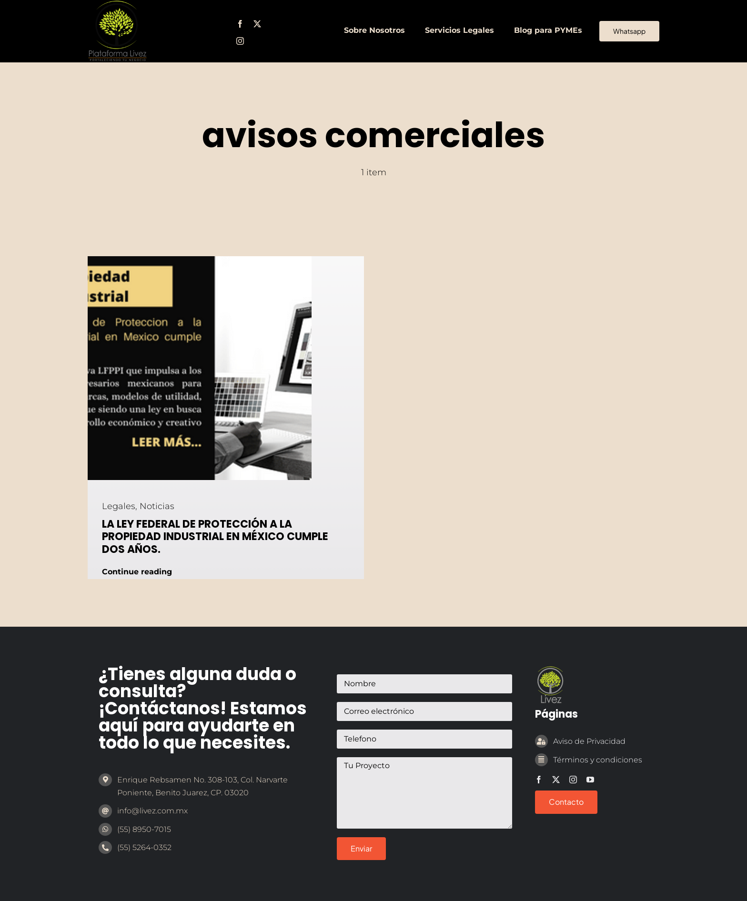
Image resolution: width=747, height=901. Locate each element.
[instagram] (240, 41)
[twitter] (257, 24)
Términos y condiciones (597, 759)
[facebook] (240, 24)
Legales (118, 506)
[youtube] (590, 779)
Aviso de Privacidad (589, 741)
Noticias (157, 506)
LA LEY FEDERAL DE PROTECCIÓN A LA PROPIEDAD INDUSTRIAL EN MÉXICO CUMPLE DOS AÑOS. (215, 537)
